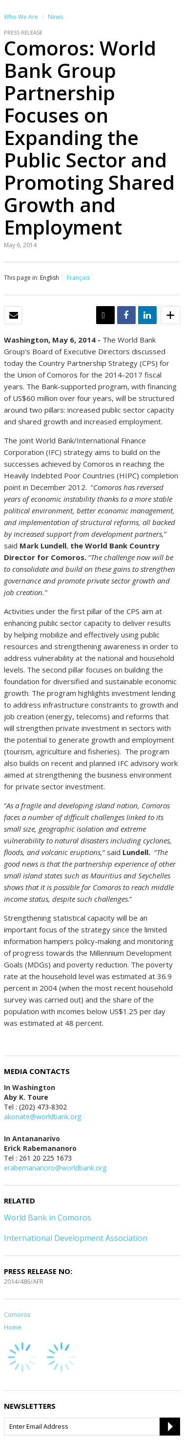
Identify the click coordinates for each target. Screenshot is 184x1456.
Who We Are (21, 17)
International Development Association (75, 1238)
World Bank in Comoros (47, 1217)
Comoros (17, 1314)
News (55, 17)
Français (78, 277)
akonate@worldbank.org (42, 1116)
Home (12, 1327)
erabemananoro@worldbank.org (55, 1167)
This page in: (21, 277)
